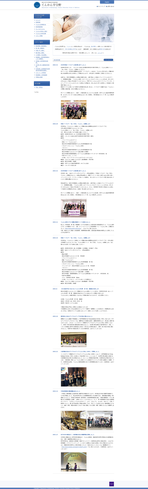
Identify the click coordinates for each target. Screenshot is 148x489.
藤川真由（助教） (40, 52)
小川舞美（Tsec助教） (41, 55)
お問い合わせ (110, 6)
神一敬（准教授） (40, 48)
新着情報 (38, 22)
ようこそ (100, 53)
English (107, 2)
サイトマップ (101, 6)
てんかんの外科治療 (41, 33)
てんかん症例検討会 (41, 24)
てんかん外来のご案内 (41, 31)
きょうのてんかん (40, 29)
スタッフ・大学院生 (41, 72)
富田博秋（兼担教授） (41, 46)
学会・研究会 (39, 87)
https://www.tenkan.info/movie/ (73, 228)
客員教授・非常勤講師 (41, 75)
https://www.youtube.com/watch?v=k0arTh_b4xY (74, 447)
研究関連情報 (39, 26)
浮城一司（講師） (40, 50)
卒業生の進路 (39, 77)
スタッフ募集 (39, 35)
